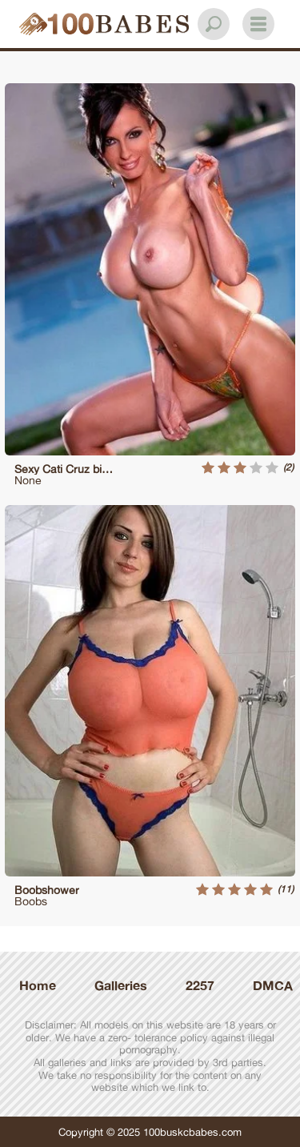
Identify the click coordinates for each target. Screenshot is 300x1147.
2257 (200, 985)
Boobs (30, 901)
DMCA (273, 985)
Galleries (120, 985)
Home (37, 985)
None (28, 480)
